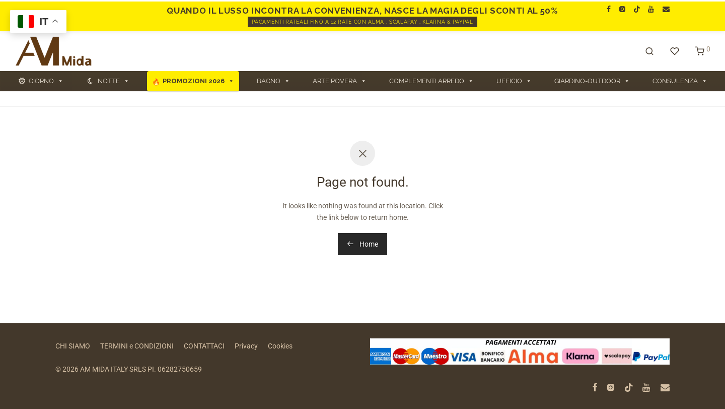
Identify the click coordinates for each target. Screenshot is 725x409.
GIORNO (46, 81)
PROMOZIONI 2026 (198, 81)
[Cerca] (649, 51)
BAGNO (273, 81)
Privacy (246, 346)
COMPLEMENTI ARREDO (431, 81)
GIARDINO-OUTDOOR (592, 81)
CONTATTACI (204, 346)
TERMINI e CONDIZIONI (137, 346)
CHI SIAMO (72, 346)
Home (362, 244)
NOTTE (113, 81)
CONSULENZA (679, 81)
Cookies (280, 346)
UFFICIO (514, 81)
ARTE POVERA (340, 81)
